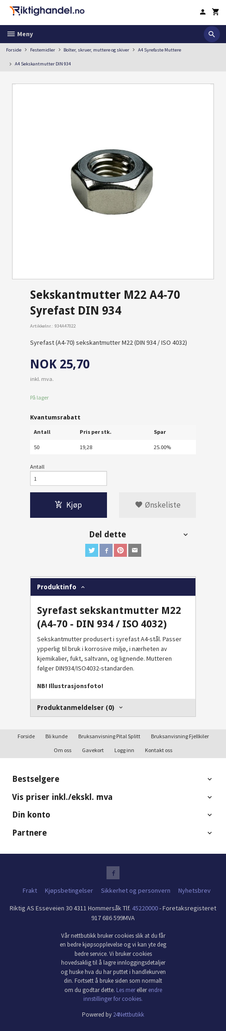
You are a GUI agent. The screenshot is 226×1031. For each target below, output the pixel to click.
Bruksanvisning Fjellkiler (180, 736)
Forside (13, 50)
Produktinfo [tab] (56, 587)
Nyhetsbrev (194, 890)
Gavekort (93, 750)
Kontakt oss (158, 750)
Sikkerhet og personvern (135, 890)
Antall (37, 466)
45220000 (145, 908)
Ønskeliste (158, 505)
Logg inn (124, 750)
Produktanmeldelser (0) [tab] (75, 707)
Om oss (62, 750)
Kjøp (68, 505)
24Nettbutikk (128, 1014)
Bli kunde (56, 736)
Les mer (126, 990)
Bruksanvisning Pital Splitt (109, 736)
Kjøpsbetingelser (69, 890)
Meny (19, 34)
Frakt (30, 890)
